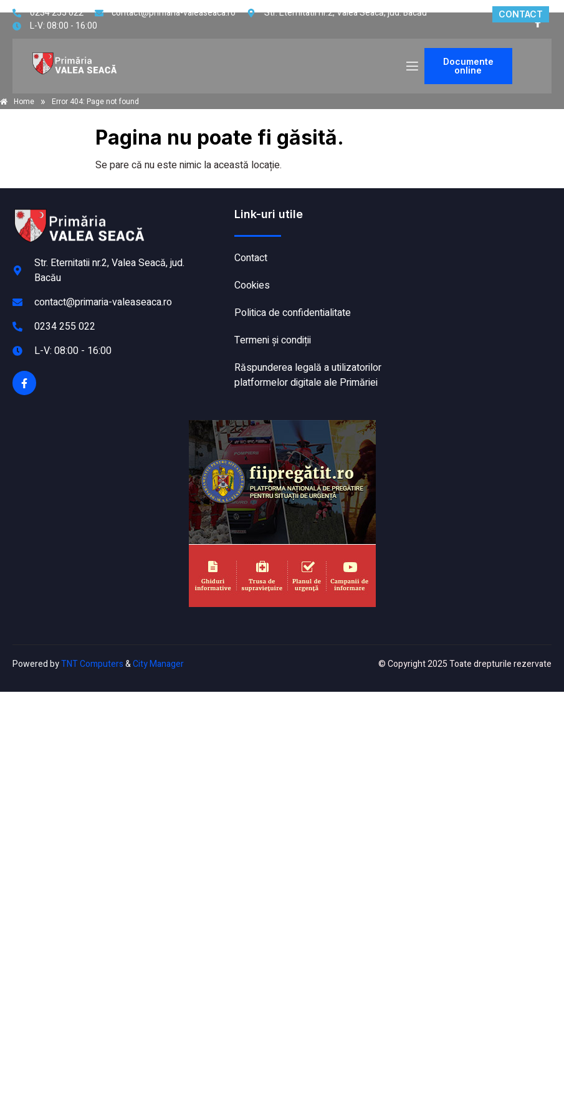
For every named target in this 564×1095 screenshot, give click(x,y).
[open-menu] (411, 66)
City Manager (158, 664)
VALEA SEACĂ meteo (472, 253)
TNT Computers (92, 664)
